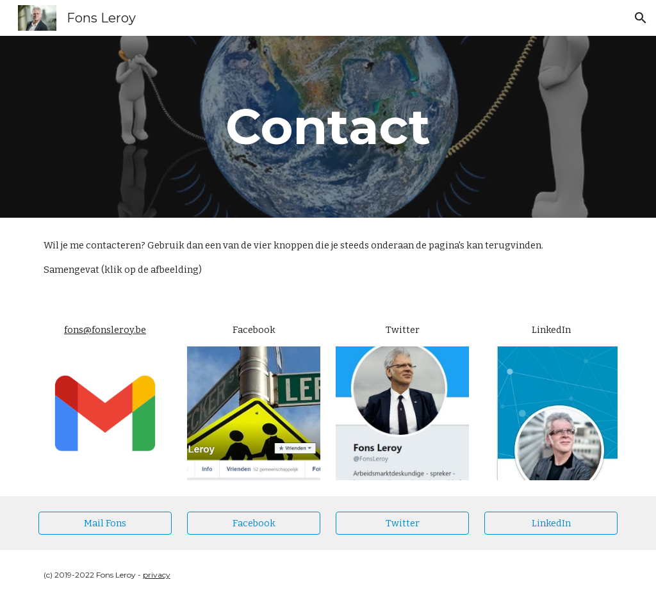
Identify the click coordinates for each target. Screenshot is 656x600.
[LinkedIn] (551, 523)
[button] (640, 18)
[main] (327, 126)
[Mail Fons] (105, 523)
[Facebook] (254, 523)
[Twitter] (402, 523)
